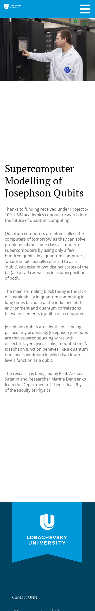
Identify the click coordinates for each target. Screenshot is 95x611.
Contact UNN (24, 597)
